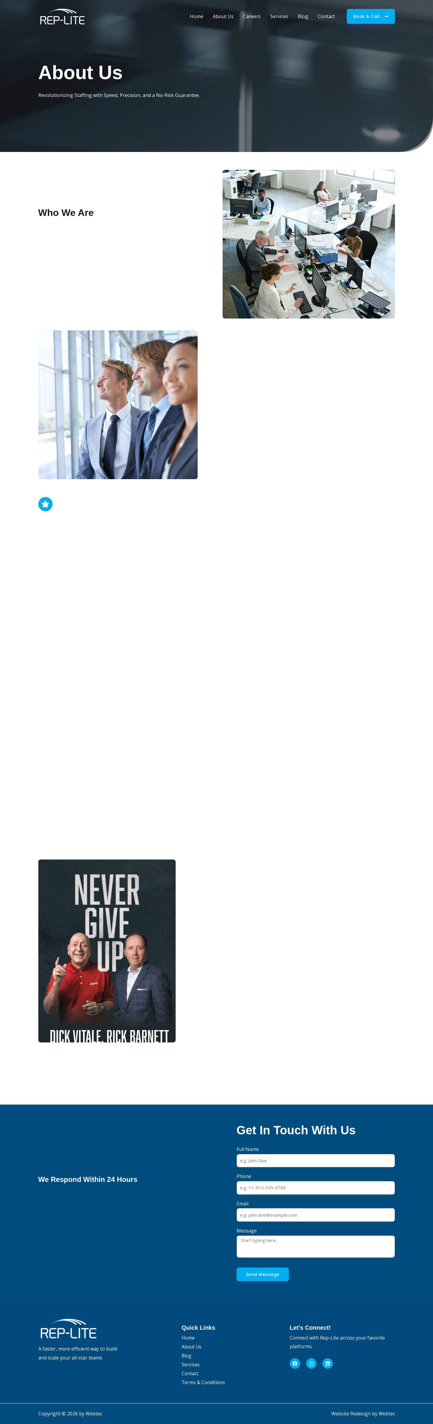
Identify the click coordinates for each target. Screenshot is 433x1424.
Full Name (248, 1149)
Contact (326, 16)
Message (247, 1230)
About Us (223, 16)
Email (242, 1203)
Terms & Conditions (204, 1382)
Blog (303, 16)
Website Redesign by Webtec (363, 1413)
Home (196, 16)
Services (279, 16)
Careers (252, 16)
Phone (244, 1176)
